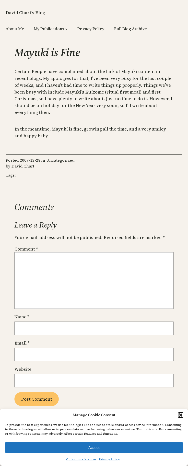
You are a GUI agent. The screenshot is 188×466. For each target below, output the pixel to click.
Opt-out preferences (81, 459)
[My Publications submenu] (66, 29)
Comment (26, 249)
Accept (94, 447)
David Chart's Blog (25, 13)
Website (23, 369)
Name (21, 317)
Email (22, 343)
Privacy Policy (109, 459)
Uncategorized (60, 160)
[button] (180, 415)
